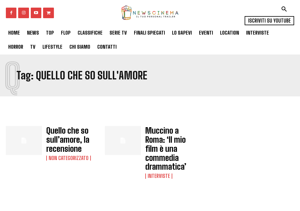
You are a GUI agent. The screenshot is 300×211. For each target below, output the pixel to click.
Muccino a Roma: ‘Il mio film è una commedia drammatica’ (168, 139)
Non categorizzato (66, 151)
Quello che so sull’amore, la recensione (62, 137)
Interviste (157, 156)
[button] (284, 9)
